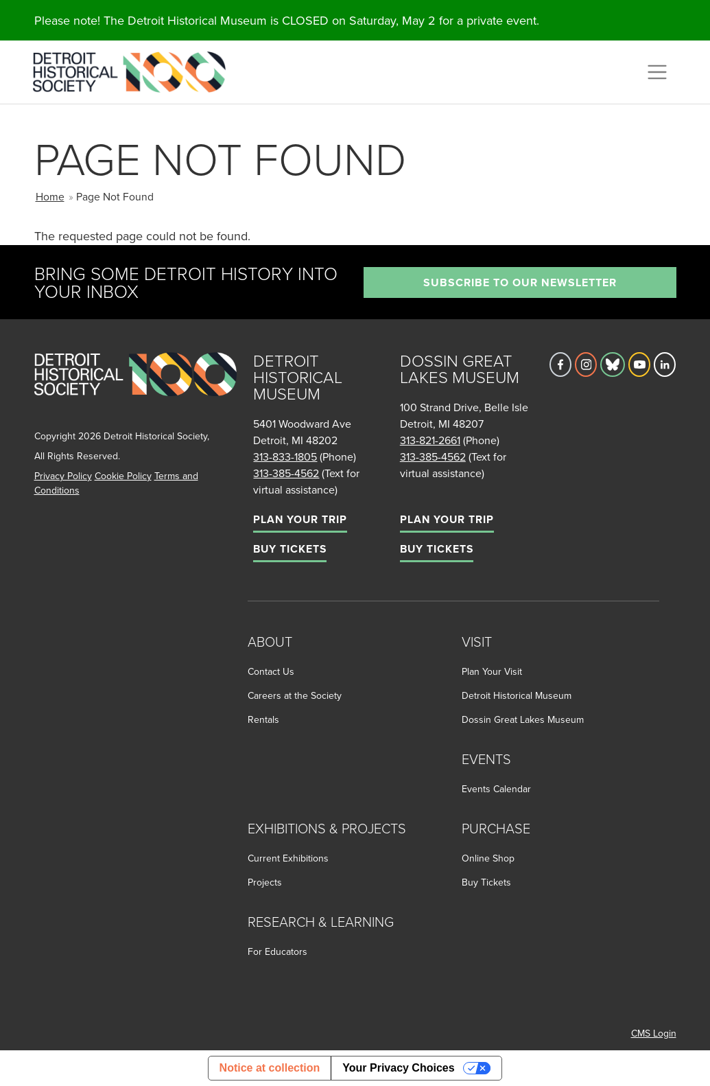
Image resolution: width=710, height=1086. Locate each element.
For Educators (277, 951)
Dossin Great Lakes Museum (523, 719)
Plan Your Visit (492, 671)
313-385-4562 (286, 473)
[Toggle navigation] (657, 72)
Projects (265, 882)
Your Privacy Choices (398, 1068)
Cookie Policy (123, 476)
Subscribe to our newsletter (520, 282)
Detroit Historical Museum (516, 695)
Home (50, 196)
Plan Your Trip (300, 519)
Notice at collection (270, 1068)
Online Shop (488, 858)
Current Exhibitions (288, 858)
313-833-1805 (285, 456)
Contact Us (271, 671)
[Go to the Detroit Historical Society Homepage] (135, 70)
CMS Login (653, 1033)
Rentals (263, 719)
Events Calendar (496, 789)
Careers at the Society (295, 695)
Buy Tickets (290, 549)
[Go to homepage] (135, 388)
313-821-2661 (430, 440)
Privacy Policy (63, 476)
